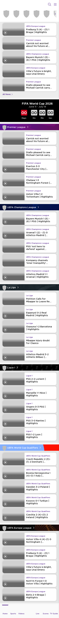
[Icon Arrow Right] (55, 14)
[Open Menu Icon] (55, 4)
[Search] (49, 4)
